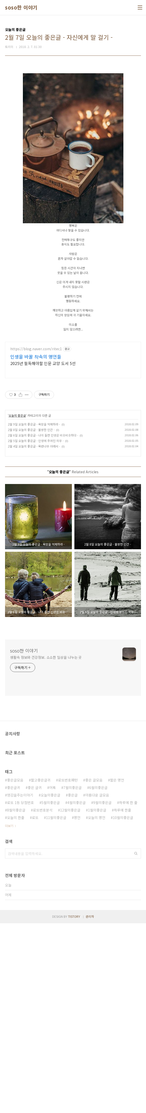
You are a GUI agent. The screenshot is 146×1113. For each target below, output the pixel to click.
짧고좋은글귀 (41, 969)
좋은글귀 (13, 977)
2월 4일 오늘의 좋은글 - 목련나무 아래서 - (34, 636)
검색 (136, 1043)
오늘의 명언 (96, 1007)
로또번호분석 (43, 999)
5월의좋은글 (50, 992)
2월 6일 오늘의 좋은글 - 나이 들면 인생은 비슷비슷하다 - (43, 625)
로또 (35, 1007)
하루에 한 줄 (128, 992)
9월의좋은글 (102, 992)
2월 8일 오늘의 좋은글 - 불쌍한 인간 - (31, 619)
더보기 (9, 1015)
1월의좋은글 (97, 999)
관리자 (90, 1106)
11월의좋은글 (56, 1007)
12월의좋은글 (70, 999)
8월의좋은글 (16, 999)
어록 (52, 977)
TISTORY (74, 1106)
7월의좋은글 (72, 977)
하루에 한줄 (122, 999)
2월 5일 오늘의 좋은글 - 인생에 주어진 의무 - (36, 630)
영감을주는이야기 (20, 984)
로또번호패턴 (68, 969)
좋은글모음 (15, 969)
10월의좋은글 (123, 1007)
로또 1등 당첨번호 (20, 992)
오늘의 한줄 (15, 1007)
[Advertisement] (73, 103)
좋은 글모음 (94, 969)
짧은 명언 (117, 969)
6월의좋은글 (98, 977)
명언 (77, 1007)
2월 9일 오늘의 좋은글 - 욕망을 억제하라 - (34, 614)
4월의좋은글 (76, 992)
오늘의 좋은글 (17, 605)
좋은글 (73, 984)
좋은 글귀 (35, 977)
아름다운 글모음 (97, 984)
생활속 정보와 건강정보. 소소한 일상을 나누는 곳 (46, 847)
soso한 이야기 (21, 7)
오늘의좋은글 (50, 984)
